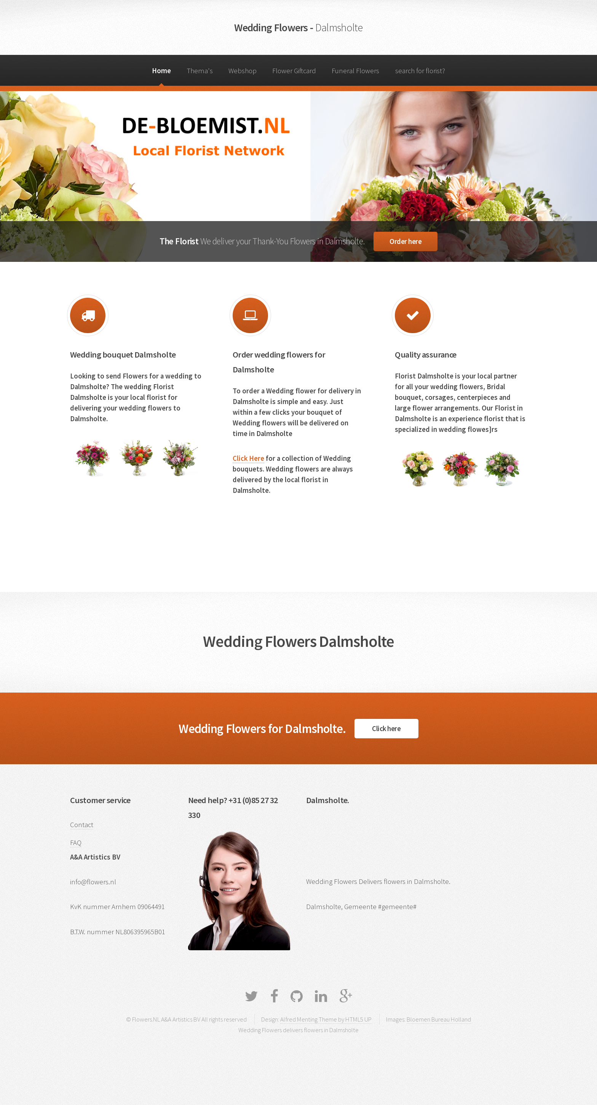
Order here (405, 241)
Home (161, 70)
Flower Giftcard (294, 70)
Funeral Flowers (355, 70)
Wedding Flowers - (298, 27)
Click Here (248, 458)
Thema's (200, 70)
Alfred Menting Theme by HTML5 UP (326, 1019)
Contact (81, 824)
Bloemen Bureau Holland (439, 1019)
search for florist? (420, 70)
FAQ (75, 842)
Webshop (242, 70)
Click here (386, 728)
